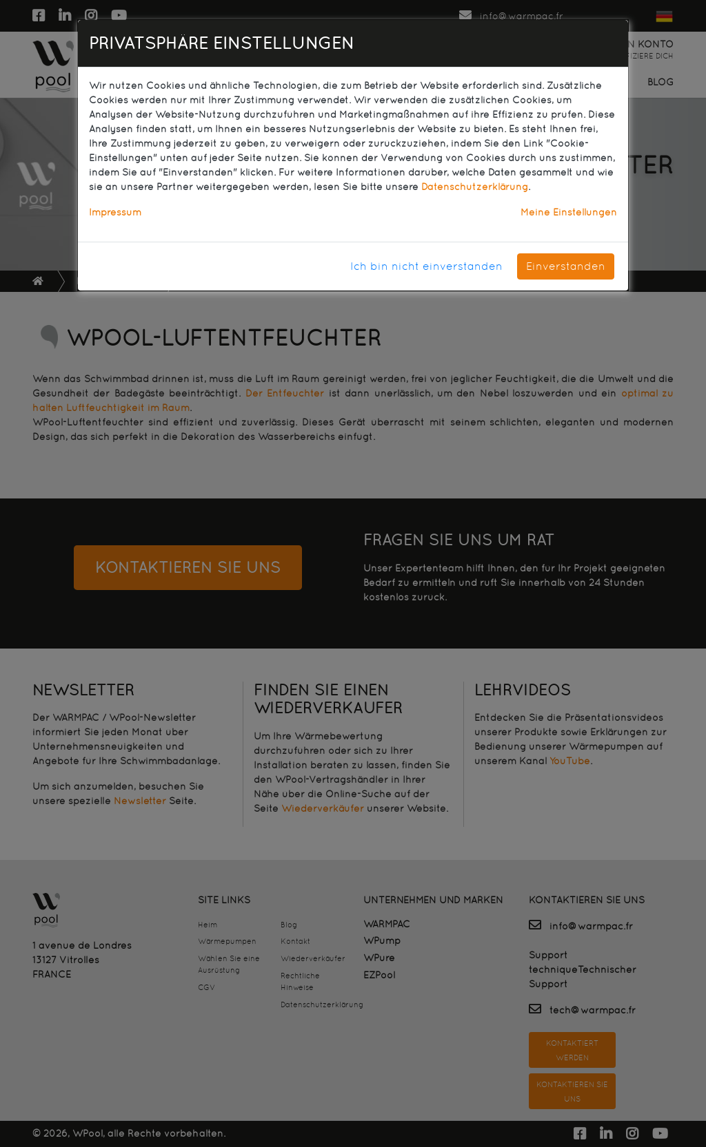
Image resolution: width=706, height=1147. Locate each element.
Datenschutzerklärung (474, 186)
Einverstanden (565, 266)
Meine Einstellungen (569, 212)
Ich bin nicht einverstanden (426, 266)
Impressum (115, 212)
